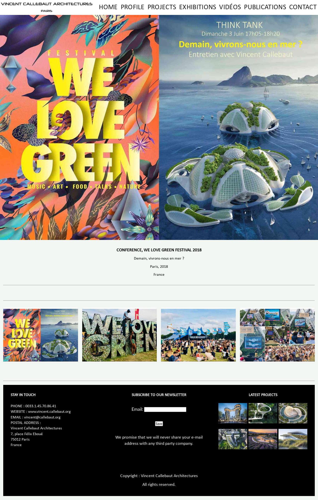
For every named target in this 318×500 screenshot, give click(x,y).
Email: (137, 409)
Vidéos (230, 7)
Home (108, 7)
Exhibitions (197, 7)
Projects (162, 7)
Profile (133, 7)
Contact (303, 7)
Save (159, 424)
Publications (265, 7)
